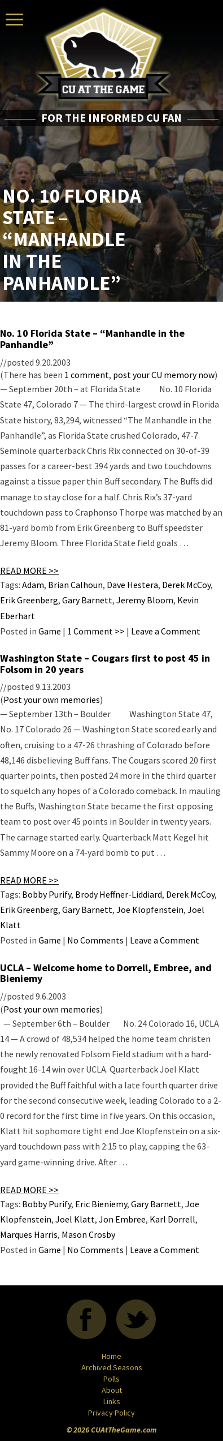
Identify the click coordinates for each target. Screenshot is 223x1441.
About (112, 1390)
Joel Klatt (75, 1219)
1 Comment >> (96, 631)
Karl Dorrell (172, 1219)
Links (111, 1401)
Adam (33, 584)
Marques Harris (29, 1234)
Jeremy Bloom (144, 600)
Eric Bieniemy (101, 1204)
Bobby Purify (46, 894)
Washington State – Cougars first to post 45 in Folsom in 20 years (105, 663)
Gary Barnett (87, 600)
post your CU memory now (164, 374)
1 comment (86, 374)
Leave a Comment (165, 631)
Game (49, 631)
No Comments (95, 940)
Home (111, 1356)
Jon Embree (122, 1219)
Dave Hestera (132, 584)
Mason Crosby (88, 1234)
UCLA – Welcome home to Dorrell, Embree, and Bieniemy (106, 973)
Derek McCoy (186, 584)
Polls (111, 1379)
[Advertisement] (155, 157)
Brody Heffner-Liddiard (118, 894)
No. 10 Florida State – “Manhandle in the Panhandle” (92, 339)
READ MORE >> (29, 570)
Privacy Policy (111, 1413)
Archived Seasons (111, 1367)
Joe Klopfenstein (149, 909)
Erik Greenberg (29, 600)
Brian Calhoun (75, 584)
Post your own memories (51, 699)
